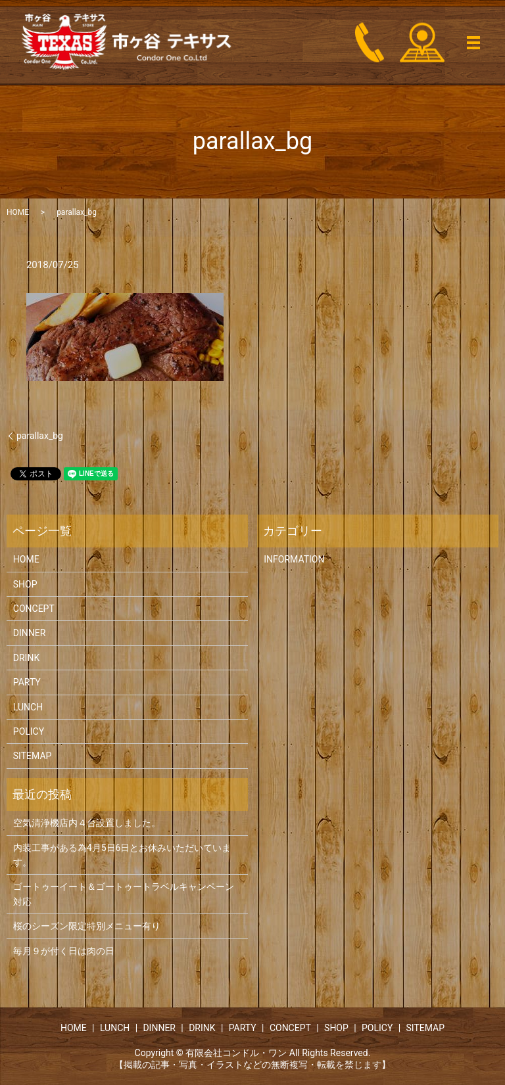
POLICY (28, 731)
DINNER (29, 633)
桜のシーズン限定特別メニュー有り (86, 926)
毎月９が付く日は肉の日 (63, 951)
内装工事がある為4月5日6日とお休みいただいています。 (122, 855)
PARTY (27, 682)
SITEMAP (32, 755)
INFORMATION (294, 559)
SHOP (25, 584)
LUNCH (28, 707)
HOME (18, 212)
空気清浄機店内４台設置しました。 (86, 823)
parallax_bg (39, 435)
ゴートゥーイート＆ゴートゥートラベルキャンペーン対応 (123, 893)
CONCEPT (34, 608)
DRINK (26, 658)
